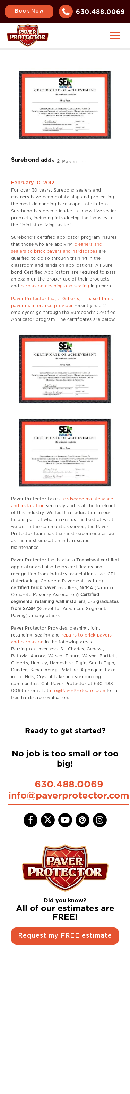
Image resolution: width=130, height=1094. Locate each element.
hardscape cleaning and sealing (55, 286)
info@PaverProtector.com (77, 690)
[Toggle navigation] (115, 35)
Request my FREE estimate (65, 936)
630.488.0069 (100, 11)
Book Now (29, 11)
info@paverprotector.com (68, 795)
